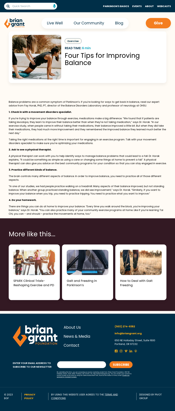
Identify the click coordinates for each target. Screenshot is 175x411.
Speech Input (54, 6)
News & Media (77, 336)
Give (158, 23)
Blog (119, 23)
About (149, 6)
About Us (72, 327)
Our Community (89, 23)
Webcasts (164, 6)
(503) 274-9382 (125, 326)
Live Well (55, 23)
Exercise (73, 41)
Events (137, 6)
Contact (71, 345)
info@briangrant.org (128, 333)
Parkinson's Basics (116, 6)
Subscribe (121, 365)
